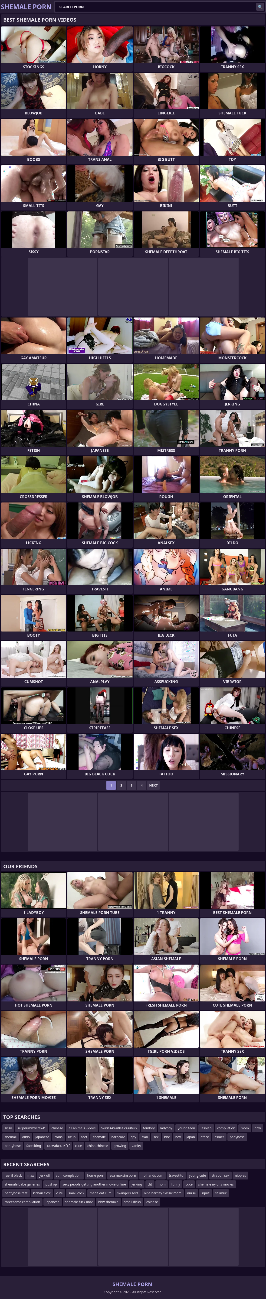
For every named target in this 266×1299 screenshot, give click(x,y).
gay (133, 1137)
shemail (10, 1137)
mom (245, 1128)
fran (145, 1137)
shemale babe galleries (22, 1184)
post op (51, 1184)
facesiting (33, 1146)
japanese (42, 1137)
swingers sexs (127, 1193)
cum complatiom (69, 1175)
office (204, 1137)
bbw (257, 1128)
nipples (240, 1175)
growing (120, 1146)
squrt (205, 1193)
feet (84, 1137)
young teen (186, 1128)
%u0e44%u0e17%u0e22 (119, 1128)
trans (58, 1137)
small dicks (132, 1202)
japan (190, 1137)
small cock (76, 1193)
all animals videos (82, 1128)
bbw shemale (108, 1202)
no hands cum (152, 1175)
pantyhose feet (16, 1193)
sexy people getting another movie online (94, 1184)
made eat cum (101, 1193)
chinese (57, 1128)
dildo (26, 1137)
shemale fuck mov (79, 1202)
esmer (219, 1137)
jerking (136, 1184)
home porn (95, 1175)
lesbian (206, 1128)
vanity (136, 1146)
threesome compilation (22, 1202)
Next (153, 785)
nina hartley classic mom (162, 1193)
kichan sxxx (42, 1193)
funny (175, 1184)
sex (156, 1137)
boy (178, 1137)
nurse (191, 1193)
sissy (8, 1128)
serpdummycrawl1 (31, 1128)
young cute (197, 1175)
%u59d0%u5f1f (58, 1146)
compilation (226, 1128)
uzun (72, 1137)
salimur (221, 1193)
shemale (99, 1137)
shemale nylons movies (216, 1184)
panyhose (237, 1137)
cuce (189, 1184)
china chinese (97, 1146)
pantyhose (13, 1146)
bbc (167, 1137)
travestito (176, 1175)
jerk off (44, 1175)
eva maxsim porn (123, 1175)
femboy (149, 1128)
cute (78, 1146)
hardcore (118, 1137)
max (30, 1175)
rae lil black (13, 1175)
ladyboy (166, 1128)
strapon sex (220, 1175)
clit (150, 1184)
